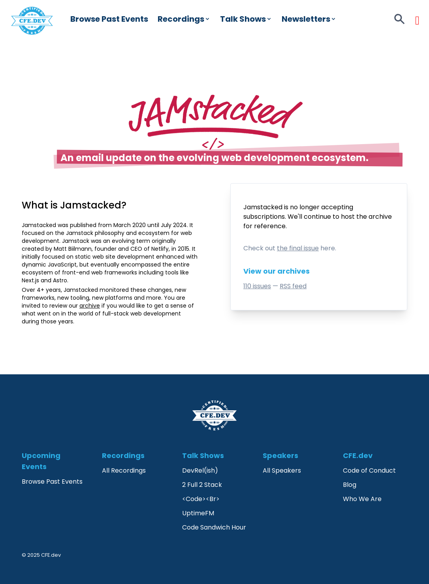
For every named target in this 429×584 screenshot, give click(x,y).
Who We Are (362, 498)
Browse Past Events (109, 18)
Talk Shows (246, 18)
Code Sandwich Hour (214, 527)
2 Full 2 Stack (202, 484)
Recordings (184, 18)
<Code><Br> (201, 498)
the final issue (298, 248)
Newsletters (309, 18)
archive (380, 216)
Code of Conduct (369, 470)
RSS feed (293, 286)
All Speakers (282, 470)
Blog (349, 484)
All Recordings (124, 470)
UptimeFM (198, 513)
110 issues (257, 286)
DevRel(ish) (200, 470)
